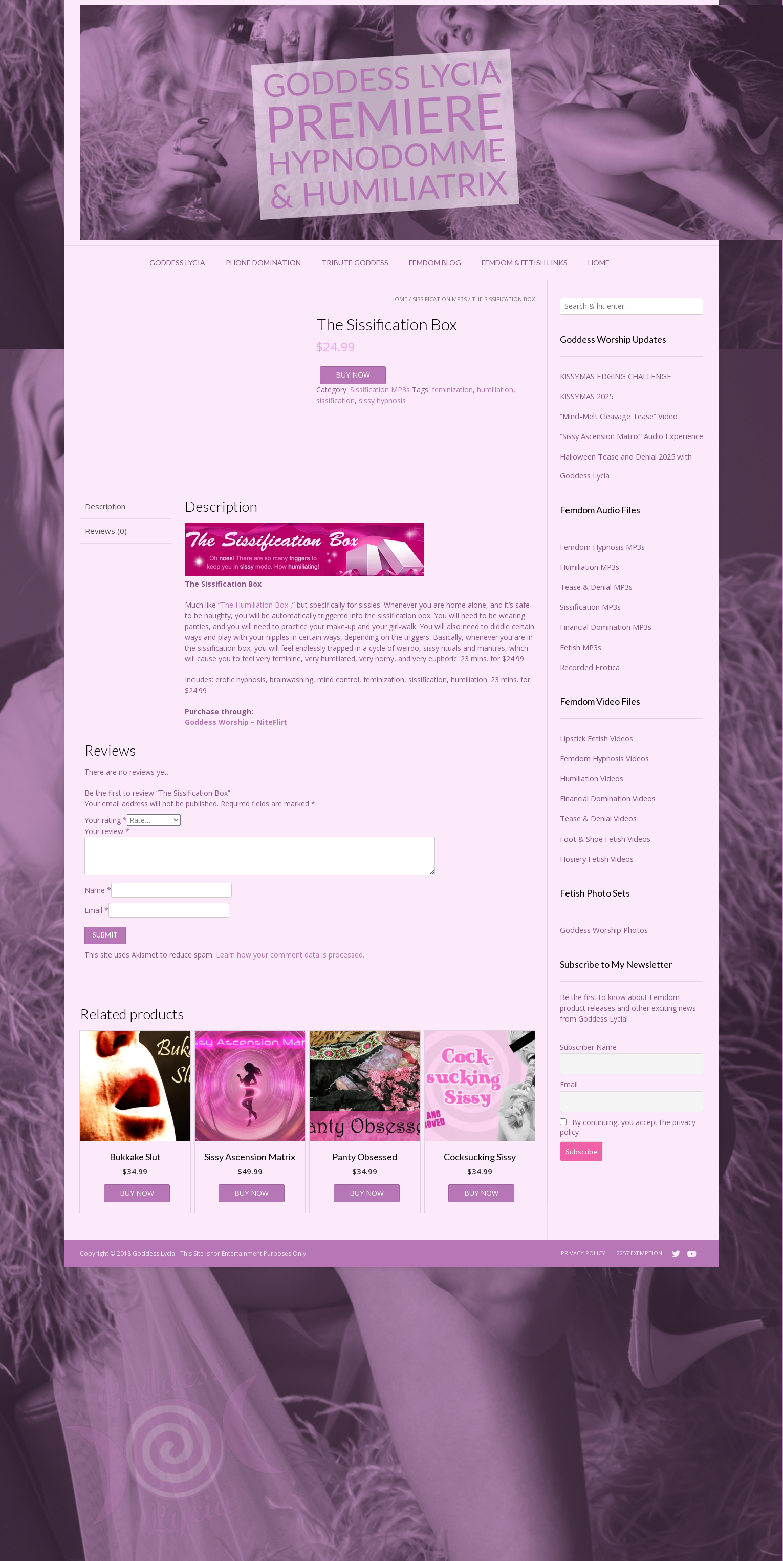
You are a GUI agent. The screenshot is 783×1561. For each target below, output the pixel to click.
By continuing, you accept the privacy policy (627, 1127)
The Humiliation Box (254, 605)
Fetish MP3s (580, 647)
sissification (335, 400)
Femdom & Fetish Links (525, 262)
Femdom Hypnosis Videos (604, 758)
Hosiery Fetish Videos (597, 859)
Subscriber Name (588, 1047)
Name (97, 890)
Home (599, 262)
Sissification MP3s (439, 299)
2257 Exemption (639, 1253)
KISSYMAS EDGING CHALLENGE (615, 376)
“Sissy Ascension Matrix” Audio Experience (631, 436)
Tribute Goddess (354, 262)
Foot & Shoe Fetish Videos (605, 839)
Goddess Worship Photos (604, 930)
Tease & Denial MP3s (596, 586)
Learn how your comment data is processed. (290, 955)
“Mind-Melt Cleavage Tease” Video (619, 416)
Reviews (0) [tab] (106, 531)
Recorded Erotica (590, 667)
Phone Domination (263, 262)
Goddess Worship (217, 722)
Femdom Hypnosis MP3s (602, 547)
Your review (106, 831)
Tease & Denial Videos (598, 818)
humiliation (495, 389)
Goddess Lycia (177, 262)
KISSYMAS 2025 (586, 396)
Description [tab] (105, 506)
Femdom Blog (435, 262)
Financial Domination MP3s (605, 626)
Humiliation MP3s (589, 566)
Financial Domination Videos (608, 798)
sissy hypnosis (382, 400)
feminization (452, 389)
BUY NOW (353, 375)
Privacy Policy (583, 1253)
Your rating (105, 820)
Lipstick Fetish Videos (596, 738)
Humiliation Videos (591, 778)
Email (96, 910)
